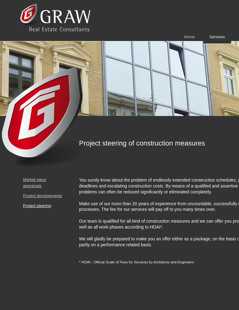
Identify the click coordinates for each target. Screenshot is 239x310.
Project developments (42, 195)
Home (189, 37)
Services (217, 37)
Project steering (37, 205)
